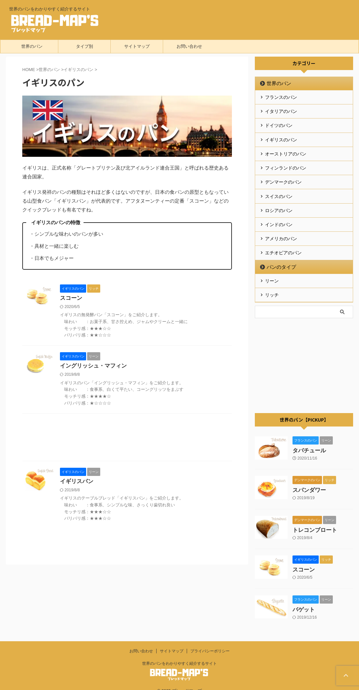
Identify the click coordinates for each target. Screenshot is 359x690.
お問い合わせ (189, 46)
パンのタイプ (279, 258)
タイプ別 (84, 46)
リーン (272, 271)
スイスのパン (279, 190)
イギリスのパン (281, 137)
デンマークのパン (283, 177)
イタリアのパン (281, 110)
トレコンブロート (313, 520)
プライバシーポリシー (210, 641)
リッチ (272, 285)
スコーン (70, 298)
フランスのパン (281, 97)
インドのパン (279, 217)
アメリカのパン (281, 231)
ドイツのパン (279, 123)
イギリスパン (75, 482)
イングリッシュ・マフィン (91, 366)
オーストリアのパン (285, 150)
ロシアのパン (279, 204)
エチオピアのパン (283, 244)
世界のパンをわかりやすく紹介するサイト (179, 653)
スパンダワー (308, 480)
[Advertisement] (127, 439)
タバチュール (308, 440)
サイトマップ (137, 46)
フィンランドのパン (285, 164)
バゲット (303, 599)
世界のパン (32, 46)
